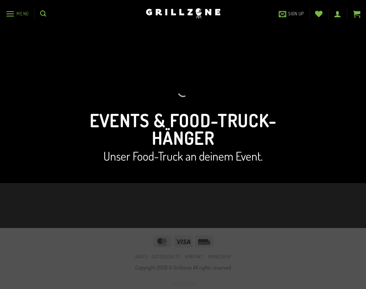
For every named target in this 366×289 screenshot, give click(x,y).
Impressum (219, 256)
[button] (17, 13)
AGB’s (141, 256)
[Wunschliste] (319, 14)
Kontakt (194, 256)
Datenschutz (166, 256)
